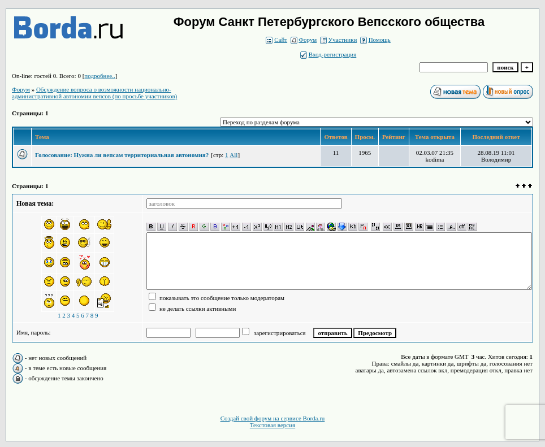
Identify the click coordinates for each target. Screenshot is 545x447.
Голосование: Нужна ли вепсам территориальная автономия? (122, 154)
